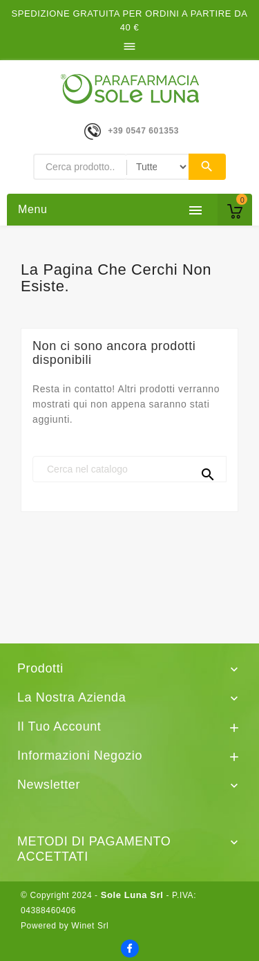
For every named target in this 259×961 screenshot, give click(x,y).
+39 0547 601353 (143, 131)
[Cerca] (129, 469)
